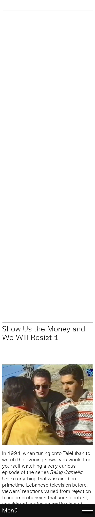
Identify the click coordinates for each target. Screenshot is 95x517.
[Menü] (47, 510)
